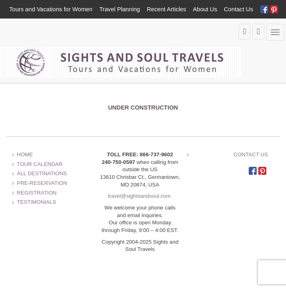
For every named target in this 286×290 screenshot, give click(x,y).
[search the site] (258, 31)
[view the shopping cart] (245, 31)
